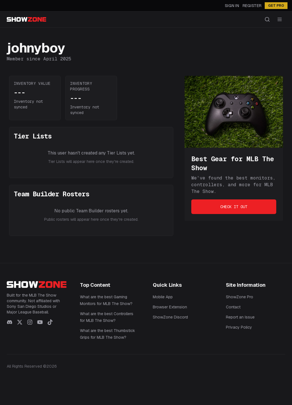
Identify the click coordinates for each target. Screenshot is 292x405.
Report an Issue (240, 317)
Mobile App (163, 296)
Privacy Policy (239, 327)
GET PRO (276, 5)
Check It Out (233, 206)
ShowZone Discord (170, 317)
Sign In (232, 5)
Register (251, 5)
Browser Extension (170, 307)
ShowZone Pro (239, 296)
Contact (233, 307)
